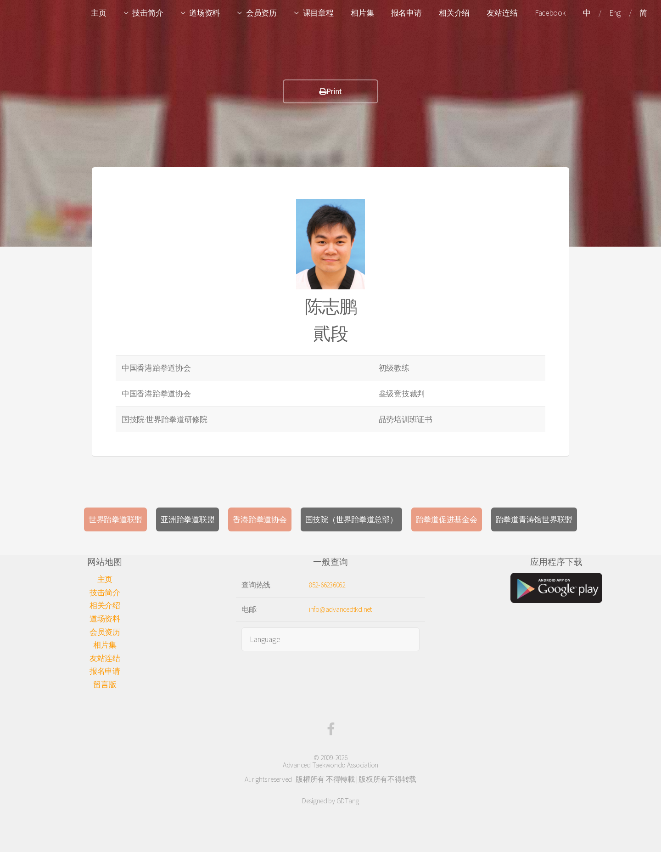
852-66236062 (327, 585)
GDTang (347, 800)
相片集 (362, 13)
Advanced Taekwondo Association (330, 765)
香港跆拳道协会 (259, 519)
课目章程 (318, 13)
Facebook (550, 13)
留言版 (104, 684)
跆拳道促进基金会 (446, 519)
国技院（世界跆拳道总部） (351, 519)
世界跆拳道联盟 (115, 519)
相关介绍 (454, 13)
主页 (98, 13)
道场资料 (204, 13)
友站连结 (502, 13)
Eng (615, 13)
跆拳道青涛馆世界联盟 (534, 519)
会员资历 (261, 13)
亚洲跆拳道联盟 (187, 519)
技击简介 (147, 13)
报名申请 (406, 13)
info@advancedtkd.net (340, 609)
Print (330, 91)
